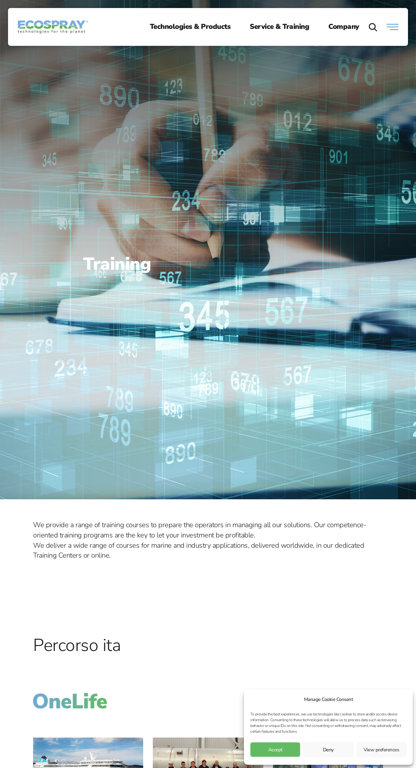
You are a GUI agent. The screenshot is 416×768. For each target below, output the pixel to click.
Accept (275, 750)
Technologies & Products (190, 26)
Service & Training (279, 26)
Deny (328, 750)
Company (343, 26)
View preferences (381, 750)
